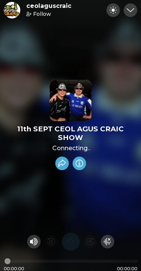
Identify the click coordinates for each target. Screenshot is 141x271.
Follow (38, 14)
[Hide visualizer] (107, 241)
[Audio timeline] (71, 261)
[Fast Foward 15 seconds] (90, 241)
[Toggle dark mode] (113, 10)
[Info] (79, 163)
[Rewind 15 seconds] (51, 241)
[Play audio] (71, 242)
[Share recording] (62, 163)
